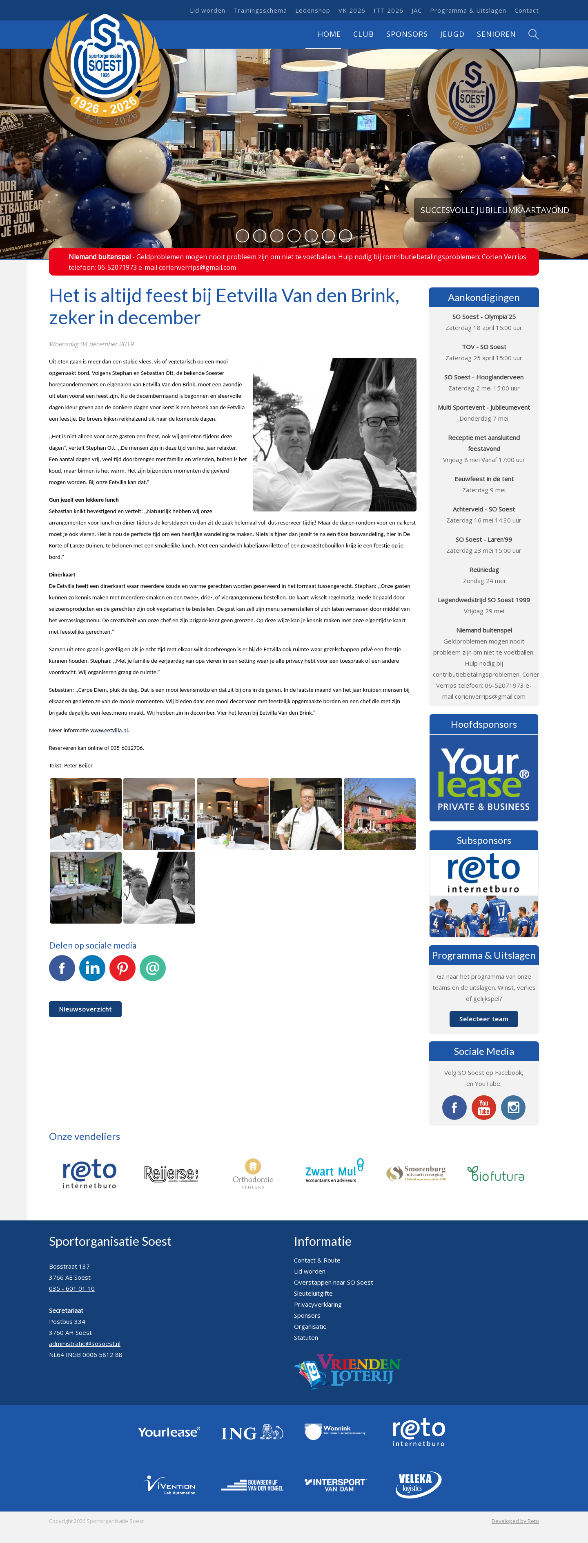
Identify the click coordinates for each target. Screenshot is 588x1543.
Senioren (496, 34)
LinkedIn (92, 972)
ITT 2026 (388, 10)
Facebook (62, 972)
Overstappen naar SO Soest (333, 1282)
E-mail (153, 972)
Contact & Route (317, 1260)
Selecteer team (483, 1019)
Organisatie (310, 1326)
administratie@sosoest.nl (84, 1343)
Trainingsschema (260, 10)
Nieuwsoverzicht (85, 1009)
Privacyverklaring (318, 1304)
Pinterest (122, 972)
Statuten (306, 1337)
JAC (417, 10)
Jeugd (452, 34)
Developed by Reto (515, 1521)
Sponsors (407, 34)
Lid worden (207, 10)
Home (329, 34)
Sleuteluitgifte (313, 1293)
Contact (526, 10)
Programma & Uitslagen (468, 10)
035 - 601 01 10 (72, 1288)
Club (363, 34)
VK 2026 (352, 10)
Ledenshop (312, 10)
